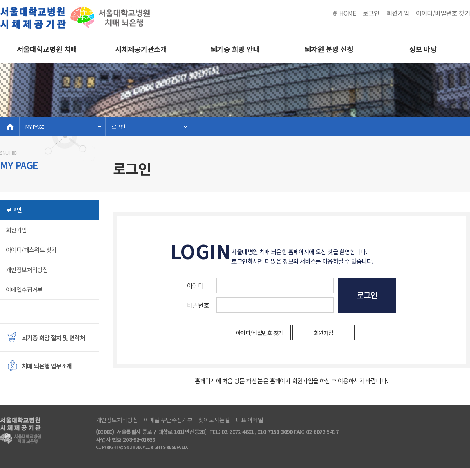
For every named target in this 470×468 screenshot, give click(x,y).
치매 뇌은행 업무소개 (47, 366)
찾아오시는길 (214, 419)
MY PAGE (34, 126)
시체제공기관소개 (141, 49)
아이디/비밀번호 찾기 (443, 13)
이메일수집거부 (24, 289)
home (10, 126)
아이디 (195, 286)
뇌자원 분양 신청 (329, 49)
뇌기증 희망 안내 (235, 49)
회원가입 (398, 13)
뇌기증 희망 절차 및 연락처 (53, 338)
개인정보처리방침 (27, 269)
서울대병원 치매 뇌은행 (76, 17)
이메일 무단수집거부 (168, 419)
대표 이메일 (249, 419)
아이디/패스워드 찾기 (31, 250)
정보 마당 (423, 49)
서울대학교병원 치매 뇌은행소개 (47, 53)
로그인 (371, 13)
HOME (347, 13)
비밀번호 (198, 305)
